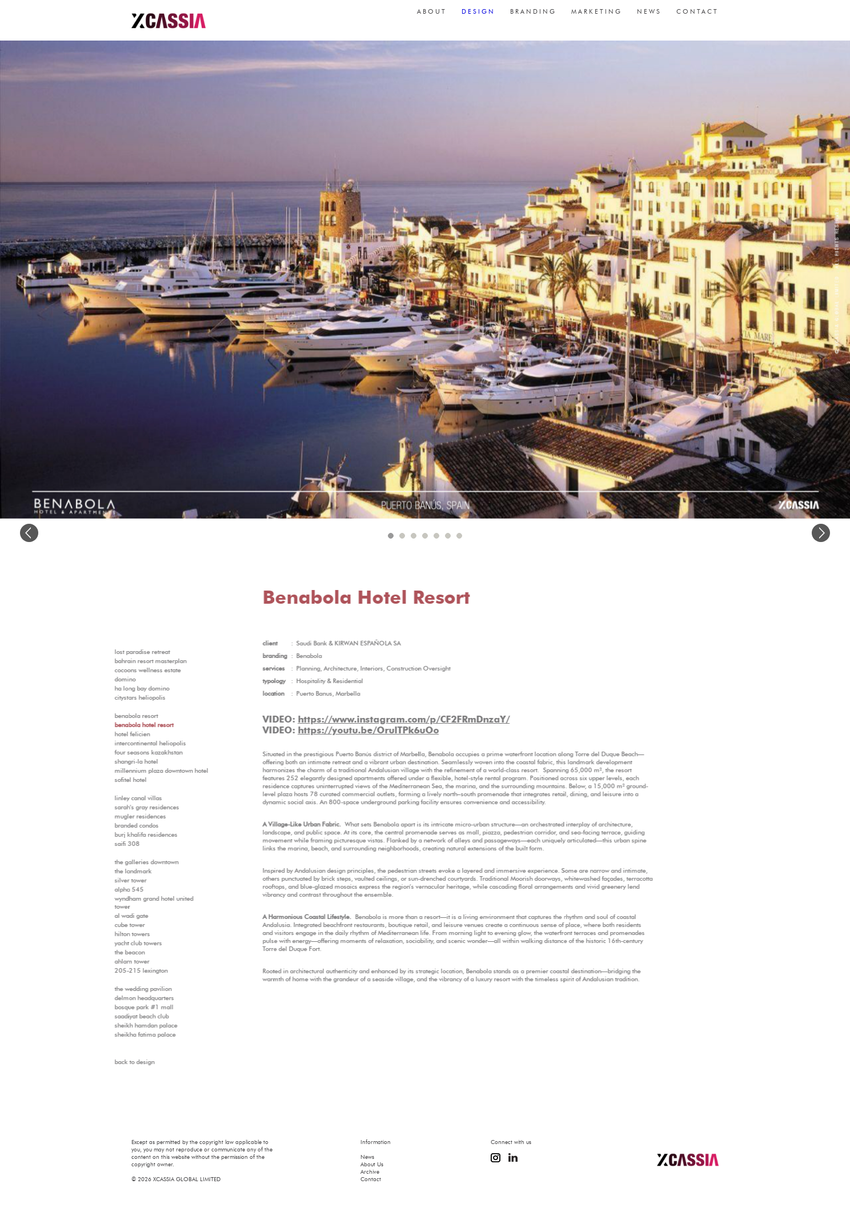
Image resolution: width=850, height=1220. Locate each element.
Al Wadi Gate (111, 916)
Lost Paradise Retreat (122, 652)
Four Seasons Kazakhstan (128, 752)
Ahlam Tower (111, 961)
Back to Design (114, 1062)
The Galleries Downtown (126, 862)
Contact (370, 1179)
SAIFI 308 (106, 844)
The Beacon (109, 952)
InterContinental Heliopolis (130, 743)
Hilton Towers (112, 934)
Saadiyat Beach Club (121, 1016)
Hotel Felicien (112, 734)
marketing (596, 17)
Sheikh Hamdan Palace (125, 1025)
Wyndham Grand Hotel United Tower (133, 902)
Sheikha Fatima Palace (124, 1034)
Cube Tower (109, 925)
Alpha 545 (108, 889)
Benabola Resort (116, 716)
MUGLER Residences (120, 816)
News (367, 1157)
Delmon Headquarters (124, 998)
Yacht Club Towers (118, 943)
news (649, 17)
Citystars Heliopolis (119, 697)
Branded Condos (116, 825)
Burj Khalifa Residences (125, 834)
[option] (425, 280)
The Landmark (112, 871)
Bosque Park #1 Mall (123, 1007)
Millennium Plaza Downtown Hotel (141, 770)
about (432, 17)
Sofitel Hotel (110, 780)
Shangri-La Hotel (116, 761)
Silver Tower (110, 880)
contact (697, 17)
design (478, 17)
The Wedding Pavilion (122, 989)
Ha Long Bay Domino (121, 688)
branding (533, 17)
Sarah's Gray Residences (126, 807)
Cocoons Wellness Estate (127, 670)
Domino (104, 679)
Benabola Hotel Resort (123, 725)
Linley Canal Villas (118, 798)
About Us (371, 1164)
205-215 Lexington (120, 970)
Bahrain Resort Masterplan (130, 661)
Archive (369, 1171)
